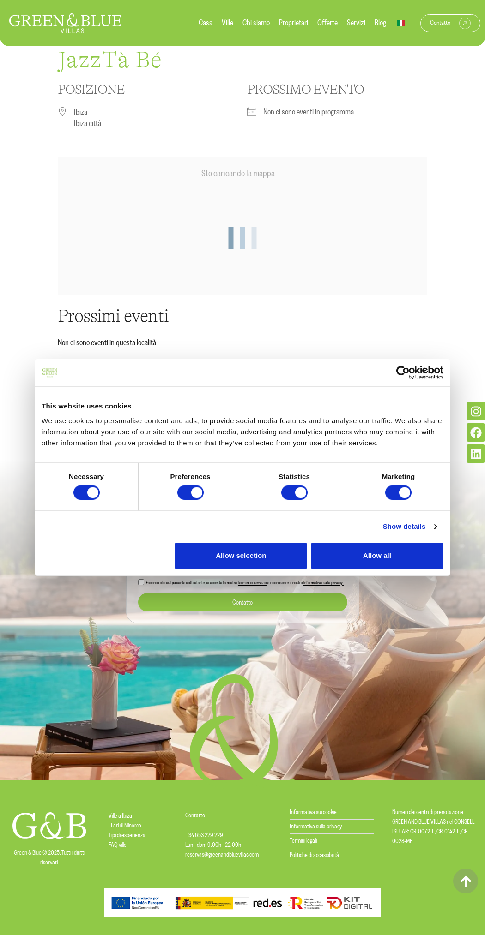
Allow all (377, 555)
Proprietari (293, 23)
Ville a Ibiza (120, 816)
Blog (380, 23)
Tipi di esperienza (127, 835)
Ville (227, 23)
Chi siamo (256, 23)
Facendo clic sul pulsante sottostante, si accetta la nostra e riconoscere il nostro (245, 583)
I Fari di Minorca (125, 825)
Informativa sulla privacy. (323, 583)
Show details (404, 527)
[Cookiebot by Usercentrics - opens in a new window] (403, 372)
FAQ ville (118, 845)
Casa (205, 23)
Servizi (356, 23)
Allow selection (241, 555)
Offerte (327, 23)
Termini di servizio (252, 583)
